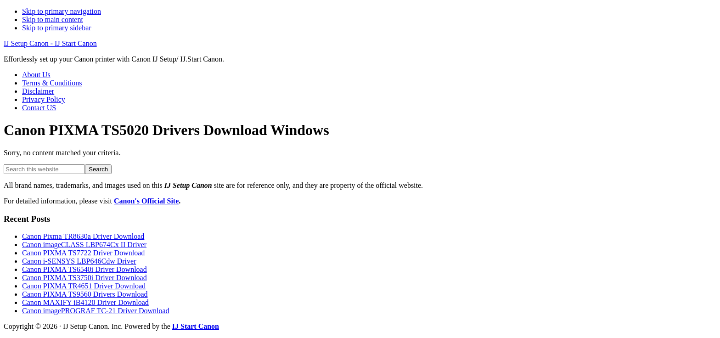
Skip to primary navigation (61, 11)
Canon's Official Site (146, 201)
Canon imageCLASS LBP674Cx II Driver (84, 244)
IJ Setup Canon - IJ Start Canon (50, 43)
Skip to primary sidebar (56, 28)
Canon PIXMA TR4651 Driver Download (84, 286)
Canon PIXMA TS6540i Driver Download (84, 269)
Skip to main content (52, 19)
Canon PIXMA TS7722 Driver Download (83, 253)
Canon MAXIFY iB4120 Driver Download (85, 302)
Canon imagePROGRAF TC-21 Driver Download (95, 311)
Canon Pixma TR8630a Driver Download (83, 236)
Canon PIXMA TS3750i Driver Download (84, 278)
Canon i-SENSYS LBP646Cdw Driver (79, 261)
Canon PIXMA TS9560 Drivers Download (84, 294)
